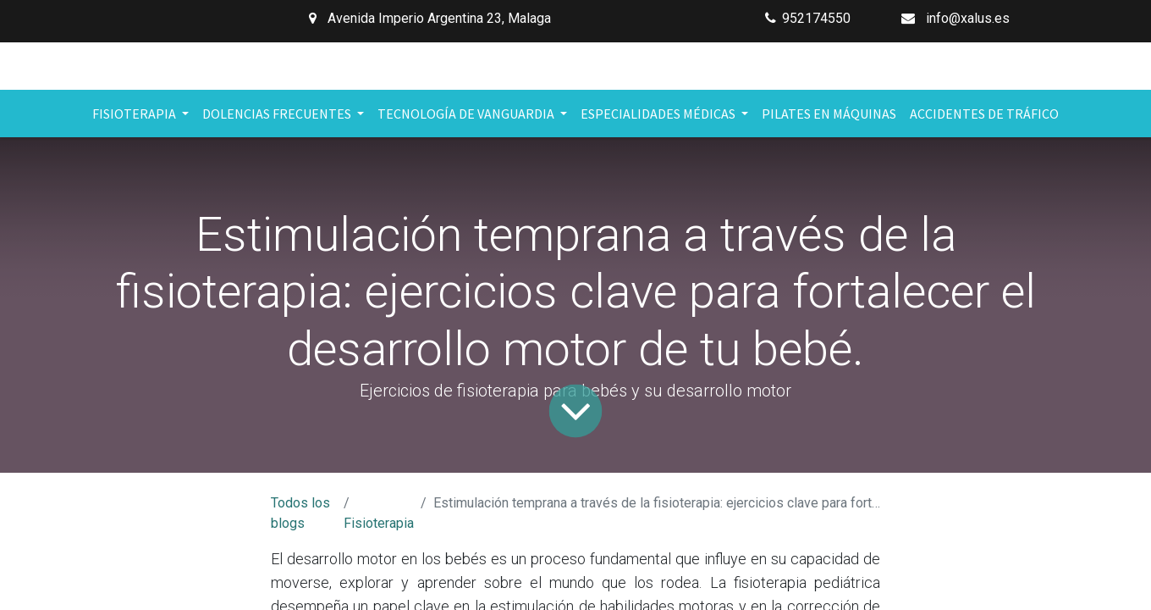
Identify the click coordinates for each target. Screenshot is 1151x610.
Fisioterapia (379, 523)
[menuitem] (829, 113)
